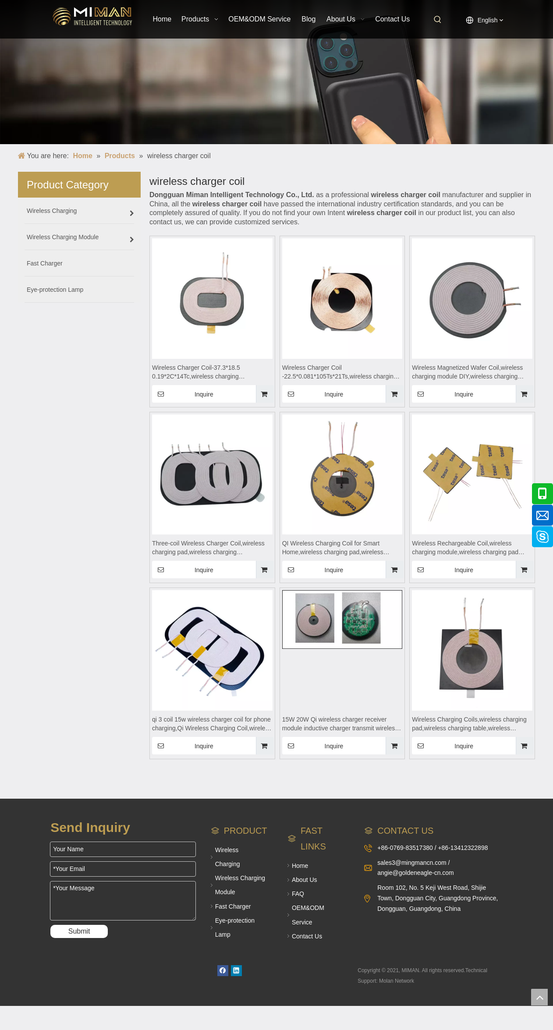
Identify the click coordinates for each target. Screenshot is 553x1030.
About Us (304, 879)
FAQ (298, 893)
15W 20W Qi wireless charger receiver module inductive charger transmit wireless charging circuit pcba (340, 724)
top (539, 997)
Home (300, 865)
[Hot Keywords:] (438, 20)
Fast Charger (233, 906)
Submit (79, 931)
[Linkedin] (236, 970)
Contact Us (307, 936)
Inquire (182, 394)
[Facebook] (222, 970)
